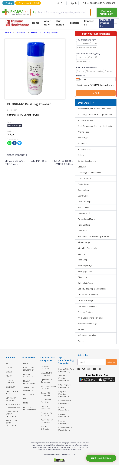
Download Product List (105, 22)
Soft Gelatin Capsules (87, 335)
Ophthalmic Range (85, 283)
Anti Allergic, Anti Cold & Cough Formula (95, 114)
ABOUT (8, 363)
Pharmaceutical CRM (29, 3)
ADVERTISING (28, 394)
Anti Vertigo (83, 137)
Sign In (73, 3)
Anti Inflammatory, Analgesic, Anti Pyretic (95, 126)
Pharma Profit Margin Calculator (12, 413)
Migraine (81, 254)
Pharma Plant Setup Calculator (12, 423)
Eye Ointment (83, 207)
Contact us (89, 22)
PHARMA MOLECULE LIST (29, 382)
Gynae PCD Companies (45, 394)
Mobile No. (81, 75)
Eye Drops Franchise (45, 367)
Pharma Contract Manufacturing (65, 428)
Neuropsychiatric (85, 271)
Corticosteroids (84, 178)
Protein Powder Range (87, 323)
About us (48, 22)
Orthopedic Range (85, 300)
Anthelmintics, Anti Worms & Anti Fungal (94, 108)
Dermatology (83, 190)
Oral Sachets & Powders (88, 294)
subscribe (111, 362)
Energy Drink (83, 196)
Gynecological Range (86, 219)
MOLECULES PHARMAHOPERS (30, 408)
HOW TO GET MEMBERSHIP (28, 368)
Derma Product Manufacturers (64, 402)
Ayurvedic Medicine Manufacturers (64, 378)
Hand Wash (82, 230)
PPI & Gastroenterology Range (90, 318)
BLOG (25, 363)
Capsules (82, 167)
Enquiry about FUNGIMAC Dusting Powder (96, 85)
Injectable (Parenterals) (87, 248)
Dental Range (83, 184)
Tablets (81, 341)
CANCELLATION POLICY (12, 392)
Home (35, 22)
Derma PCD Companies (45, 407)
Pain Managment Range (87, 306)
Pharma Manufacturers (64, 422)
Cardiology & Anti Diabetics (89, 172)
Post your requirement (106, 12)
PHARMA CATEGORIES (28, 375)
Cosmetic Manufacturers (64, 408)
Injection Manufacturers (64, 415)
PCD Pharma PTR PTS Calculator (13, 405)
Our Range (60, 22)
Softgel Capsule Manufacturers (64, 386)
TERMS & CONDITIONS (11, 381)
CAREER (9, 372)
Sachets (81, 329)
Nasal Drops (83, 259)
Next (96, 93)
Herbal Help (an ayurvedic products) (93, 236)
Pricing (9, 3)
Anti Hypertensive (85, 120)
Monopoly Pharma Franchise (48, 387)
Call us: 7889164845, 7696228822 (99, 3)
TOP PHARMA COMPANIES (28, 388)
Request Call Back (101, 458)
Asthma (81, 155)
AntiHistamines (84, 149)
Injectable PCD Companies (47, 374)
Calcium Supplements (87, 161)
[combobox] (60, 12)
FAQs (25, 399)
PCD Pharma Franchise (46, 401)
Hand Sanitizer (84, 225)
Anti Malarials (83, 132)
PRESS (25, 403)
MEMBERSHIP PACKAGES (11, 399)
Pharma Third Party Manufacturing (66, 370)
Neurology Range (85, 265)
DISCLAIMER (10, 387)
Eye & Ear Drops (84, 201)
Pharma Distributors (45, 427)
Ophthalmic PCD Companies (47, 380)
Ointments (82, 277)
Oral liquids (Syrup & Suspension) (92, 289)
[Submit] (34, 12)
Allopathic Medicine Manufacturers (64, 394)
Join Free (60, 3)
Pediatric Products (85, 312)
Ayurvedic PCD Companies (47, 421)
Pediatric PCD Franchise (46, 414)
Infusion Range (84, 242)
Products (74, 22)
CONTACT (9, 367)
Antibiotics (82, 143)
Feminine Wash (84, 213)
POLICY (8, 376)
